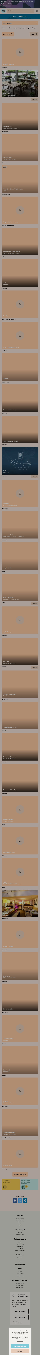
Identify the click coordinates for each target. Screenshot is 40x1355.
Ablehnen (20, 1351)
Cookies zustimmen (20, 1346)
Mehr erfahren (20, 1341)
